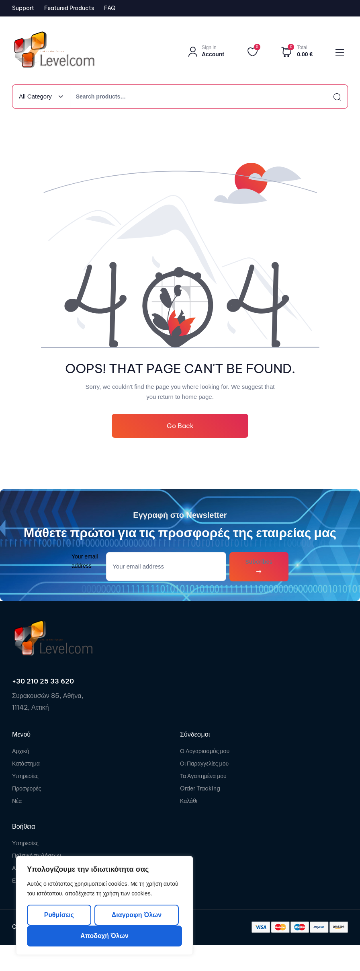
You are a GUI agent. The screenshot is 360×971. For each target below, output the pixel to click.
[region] (104, 905)
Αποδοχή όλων (104, 935)
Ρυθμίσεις (59, 914)
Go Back (180, 426)
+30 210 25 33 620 (43, 681)
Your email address (85, 561)
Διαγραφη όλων (137, 914)
